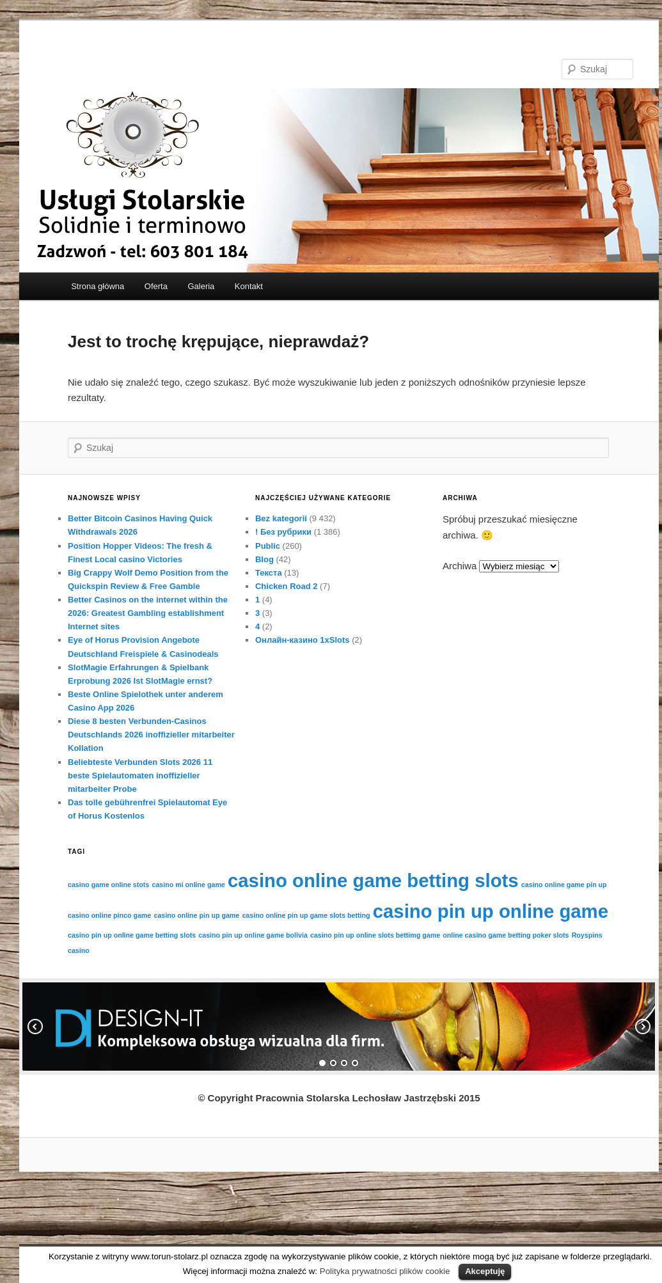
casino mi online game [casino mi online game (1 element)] (188, 884)
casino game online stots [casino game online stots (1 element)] (108, 884)
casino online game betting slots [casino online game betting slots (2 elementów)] (373, 880)
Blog (264, 559)
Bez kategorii (281, 518)
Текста (268, 573)
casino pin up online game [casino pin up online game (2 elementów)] (490, 911)
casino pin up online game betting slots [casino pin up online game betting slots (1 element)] (132, 935)
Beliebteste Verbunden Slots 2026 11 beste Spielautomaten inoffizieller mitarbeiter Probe (140, 775)
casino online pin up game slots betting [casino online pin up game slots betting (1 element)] (306, 915)
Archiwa (460, 565)
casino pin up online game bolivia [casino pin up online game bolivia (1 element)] (253, 935)
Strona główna (97, 286)
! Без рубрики (283, 532)
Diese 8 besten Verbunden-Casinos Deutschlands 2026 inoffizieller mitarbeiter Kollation (151, 734)
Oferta (156, 286)
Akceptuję (485, 1271)
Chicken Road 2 (286, 586)
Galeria (200, 286)
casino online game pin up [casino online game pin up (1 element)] (564, 884)
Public (267, 546)
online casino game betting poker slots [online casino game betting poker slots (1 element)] (506, 935)
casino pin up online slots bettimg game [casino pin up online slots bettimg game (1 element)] (375, 935)
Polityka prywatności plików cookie (385, 1271)
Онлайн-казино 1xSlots (302, 640)
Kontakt (249, 286)
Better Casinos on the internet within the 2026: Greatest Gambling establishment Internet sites (148, 613)
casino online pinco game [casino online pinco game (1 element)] (109, 915)
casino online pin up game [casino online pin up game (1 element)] (196, 915)
